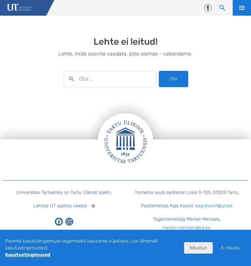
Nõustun (198, 248)
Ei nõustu (230, 248)
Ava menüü (242, 8)
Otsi (173, 79)
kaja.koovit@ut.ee (213, 206)
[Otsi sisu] (222, 8)
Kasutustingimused (27, 255)
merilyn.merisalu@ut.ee (186, 227)
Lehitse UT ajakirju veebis (60, 206)
